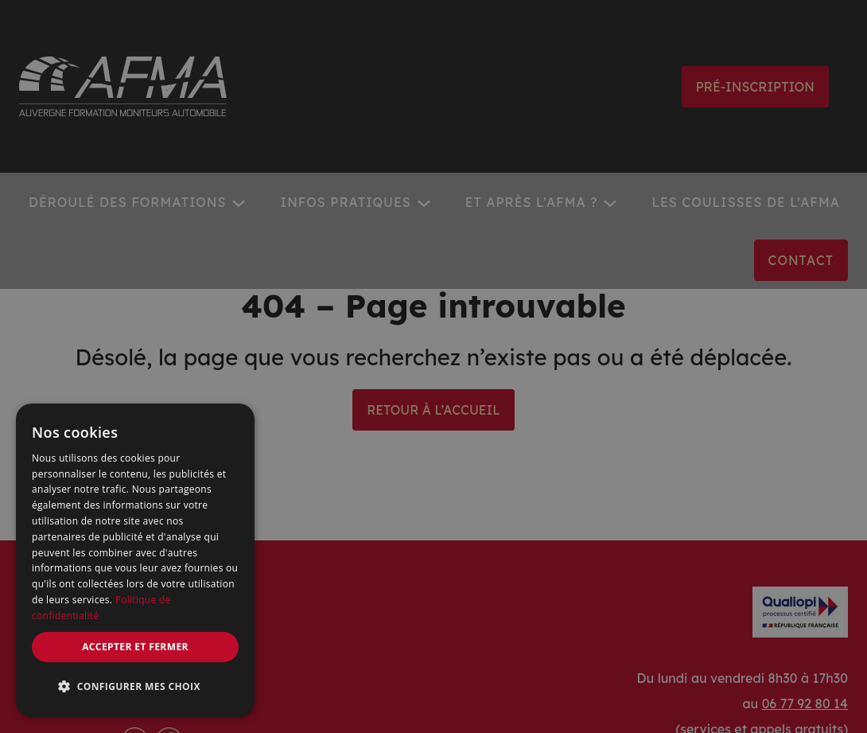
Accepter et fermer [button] (135, 646)
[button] (135, 687)
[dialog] (135, 560)
